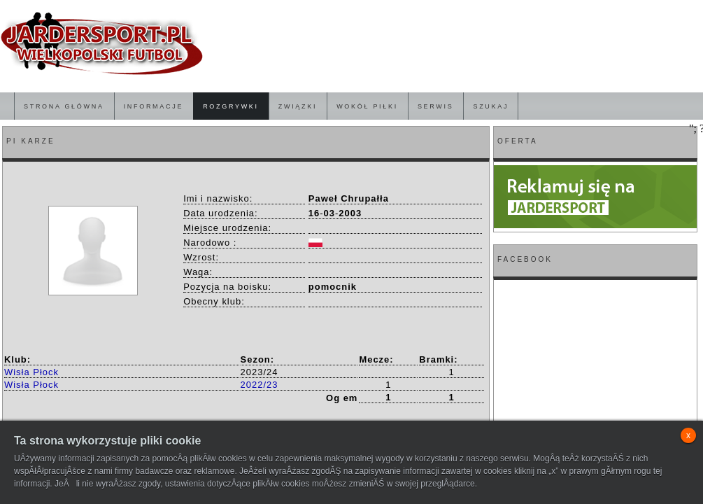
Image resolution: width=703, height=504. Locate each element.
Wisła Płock (31, 372)
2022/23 (259, 384)
